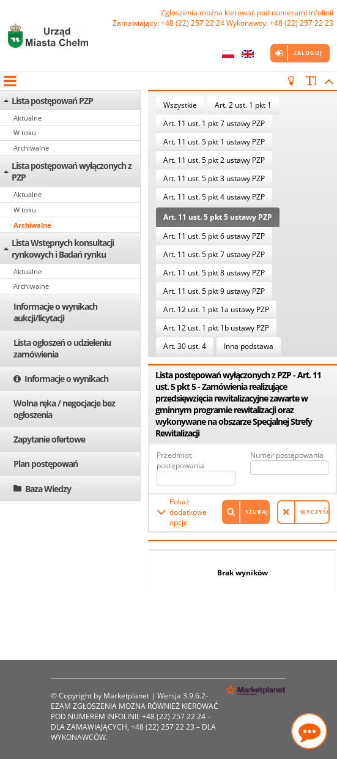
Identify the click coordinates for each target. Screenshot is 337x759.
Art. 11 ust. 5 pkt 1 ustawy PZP (214, 141)
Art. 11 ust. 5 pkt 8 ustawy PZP (214, 272)
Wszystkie (180, 105)
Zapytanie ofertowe (49, 439)
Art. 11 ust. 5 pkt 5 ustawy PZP (217, 217)
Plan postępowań (45, 463)
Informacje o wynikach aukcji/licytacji (55, 312)
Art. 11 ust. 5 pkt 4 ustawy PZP (214, 197)
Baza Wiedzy (48, 489)
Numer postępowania (287, 455)
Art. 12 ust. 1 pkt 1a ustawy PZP (216, 309)
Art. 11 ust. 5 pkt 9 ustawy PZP (214, 291)
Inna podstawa (248, 346)
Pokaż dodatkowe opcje (188, 512)
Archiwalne (31, 147)
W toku (24, 132)
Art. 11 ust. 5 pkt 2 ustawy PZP (214, 160)
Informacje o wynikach (66, 378)
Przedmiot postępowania (180, 460)
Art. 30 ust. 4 (184, 346)
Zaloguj (308, 53)
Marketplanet (126, 695)
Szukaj (256, 512)
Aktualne (27, 117)
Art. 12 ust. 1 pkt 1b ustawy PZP (216, 328)
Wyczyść (315, 512)
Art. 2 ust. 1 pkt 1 (243, 105)
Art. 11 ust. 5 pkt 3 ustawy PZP (214, 178)
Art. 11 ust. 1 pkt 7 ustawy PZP (214, 123)
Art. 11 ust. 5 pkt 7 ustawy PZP (214, 254)
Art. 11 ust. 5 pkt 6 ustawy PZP (214, 236)
